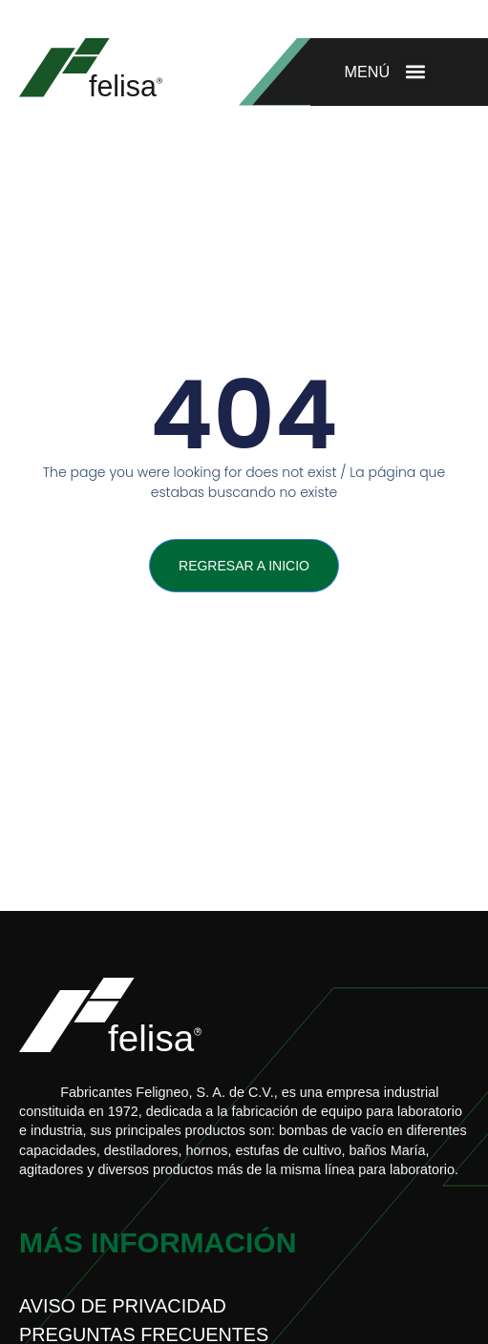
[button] (415, 72)
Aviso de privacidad (122, 1305)
